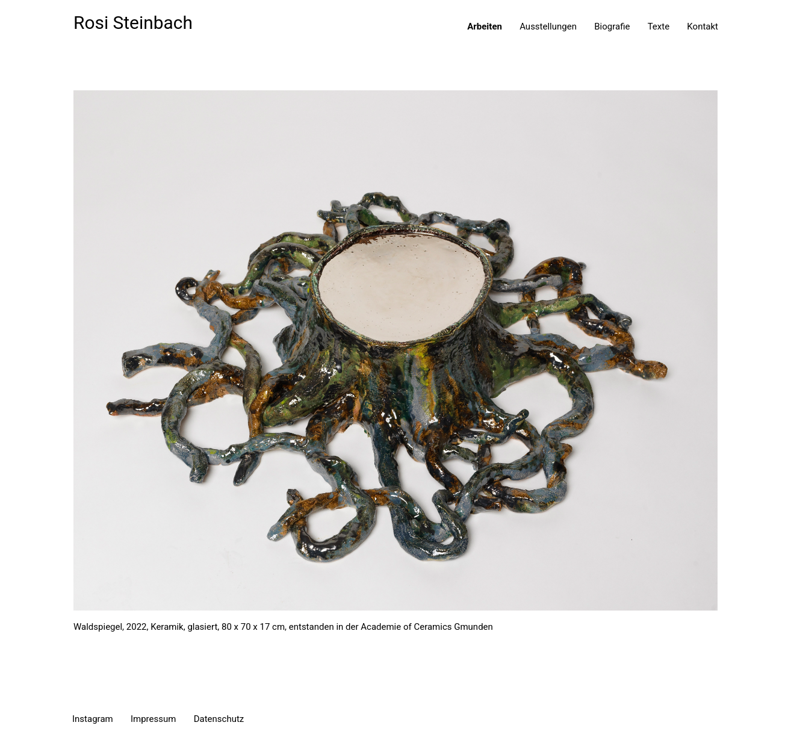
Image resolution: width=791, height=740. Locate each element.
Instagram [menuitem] (92, 719)
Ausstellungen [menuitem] (548, 26)
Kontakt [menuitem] (702, 26)
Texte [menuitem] (658, 26)
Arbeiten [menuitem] (484, 26)
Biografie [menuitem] (612, 26)
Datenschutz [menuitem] (219, 719)
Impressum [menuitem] (153, 719)
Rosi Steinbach (133, 22)
